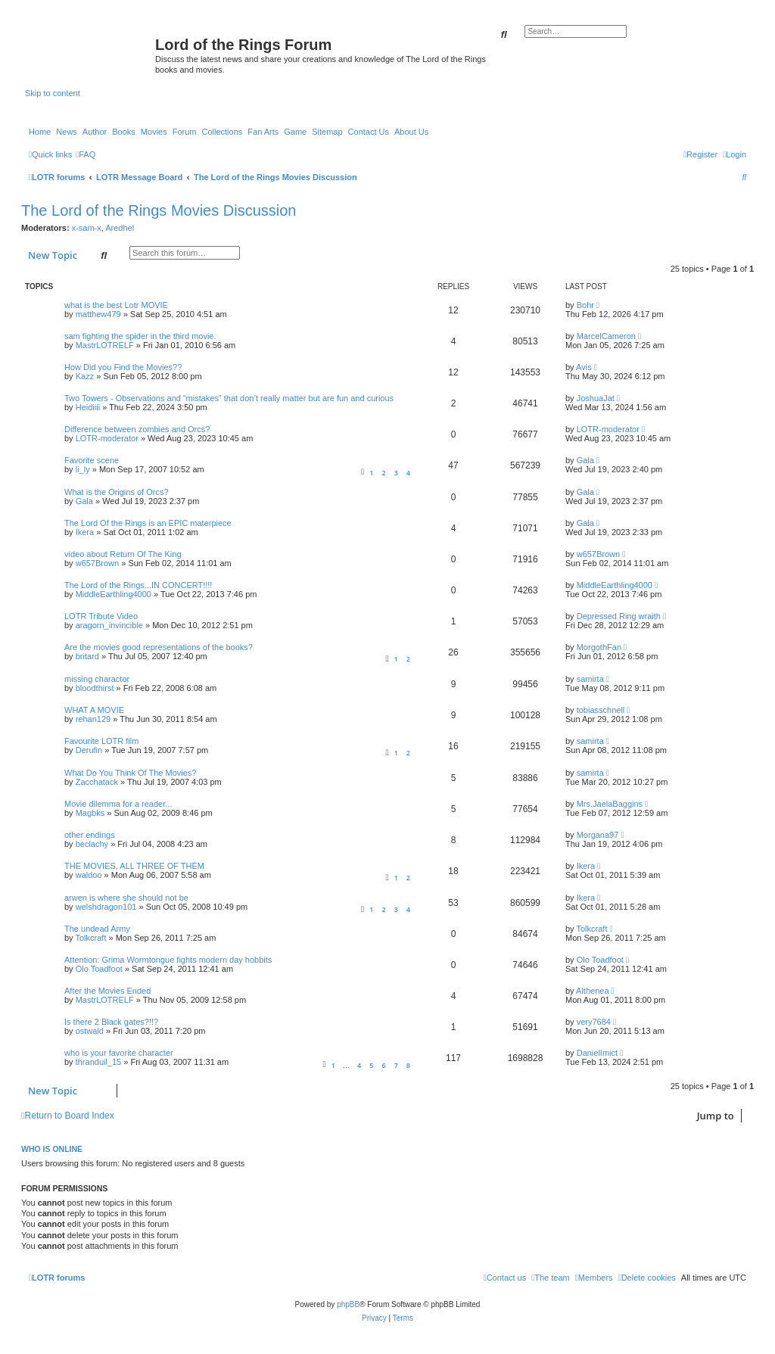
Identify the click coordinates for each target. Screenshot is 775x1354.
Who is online (51, 1148)
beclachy (92, 843)
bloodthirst (95, 688)
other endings (89, 834)
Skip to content (52, 93)
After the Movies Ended (107, 990)
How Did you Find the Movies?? (123, 367)
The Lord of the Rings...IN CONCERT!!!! (138, 585)
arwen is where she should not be (126, 897)
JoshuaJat (596, 398)
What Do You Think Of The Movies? (130, 772)
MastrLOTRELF (105, 345)
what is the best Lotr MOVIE (116, 305)
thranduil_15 (99, 1061)
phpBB (348, 1304)
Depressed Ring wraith (619, 616)
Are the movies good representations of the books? (158, 647)
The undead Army (97, 928)
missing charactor (96, 678)
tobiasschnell (601, 709)
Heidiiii (88, 407)
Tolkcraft (90, 937)
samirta (590, 678)
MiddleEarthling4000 (113, 594)
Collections (221, 131)
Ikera (85, 532)
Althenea (592, 990)
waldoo (89, 874)
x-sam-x (86, 227)
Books (123, 131)
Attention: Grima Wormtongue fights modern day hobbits (168, 959)
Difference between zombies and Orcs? (137, 429)
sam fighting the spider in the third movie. (140, 336)
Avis (584, 367)
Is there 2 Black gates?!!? (111, 1021)
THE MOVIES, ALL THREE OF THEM (134, 865)
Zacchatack (97, 781)
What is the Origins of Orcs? (116, 491)
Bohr (585, 305)
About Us (411, 131)
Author (94, 131)
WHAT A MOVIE (94, 709)
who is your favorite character (118, 1052)
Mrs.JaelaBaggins (610, 803)
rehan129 (93, 719)
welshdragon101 (106, 906)
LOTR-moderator (107, 438)
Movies (154, 131)
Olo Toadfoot (99, 968)
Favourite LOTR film (101, 740)
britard (87, 656)
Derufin (89, 750)
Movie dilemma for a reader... (118, 803)
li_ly (83, 469)
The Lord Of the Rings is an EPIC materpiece (148, 523)
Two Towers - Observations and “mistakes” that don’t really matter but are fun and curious (229, 398)
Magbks (90, 812)
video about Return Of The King (123, 554)
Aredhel (119, 227)
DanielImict (597, 1052)
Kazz (85, 376)
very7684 (594, 1021)
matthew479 (98, 314)
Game (295, 131)
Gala (585, 460)
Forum (185, 131)
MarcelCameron (606, 336)
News (66, 131)
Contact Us (368, 131)
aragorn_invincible (109, 625)
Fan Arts (263, 131)
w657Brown (97, 563)
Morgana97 (598, 834)
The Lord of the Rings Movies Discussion (159, 210)
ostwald (90, 1030)
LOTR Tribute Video (101, 616)
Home (40, 131)
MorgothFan (599, 647)
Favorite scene (91, 460)
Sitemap (327, 131)
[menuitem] (85, 154)
